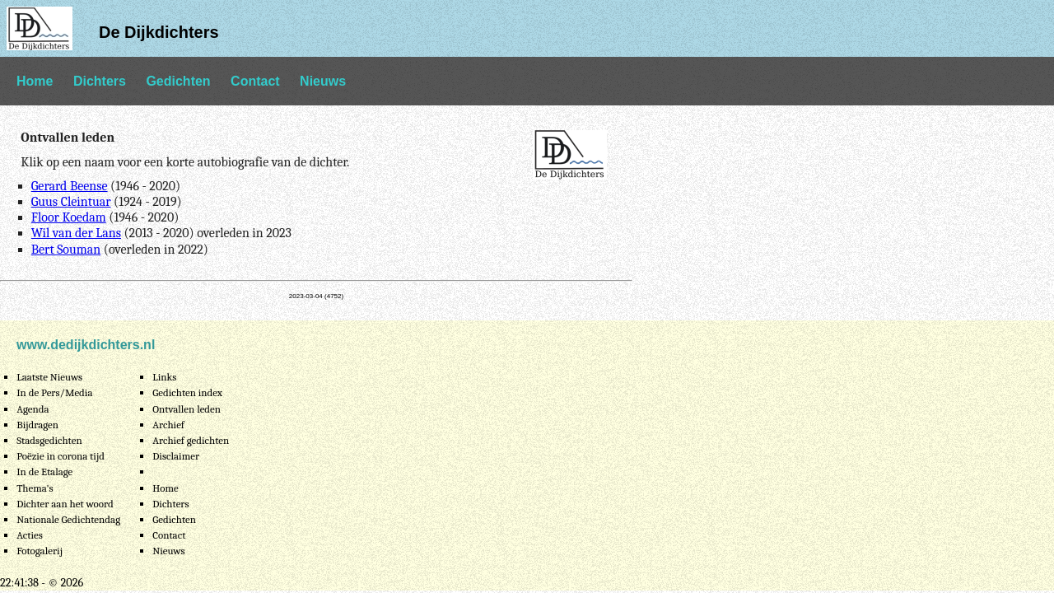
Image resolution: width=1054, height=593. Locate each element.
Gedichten (178, 81)
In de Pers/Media (54, 392)
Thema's (35, 488)
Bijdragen (37, 424)
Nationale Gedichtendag (68, 519)
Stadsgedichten (49, 440)
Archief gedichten (190, 440)
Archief (168, 424)
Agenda (32, 409)
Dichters (99, 81)
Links (164, 377)
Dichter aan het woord (65, 503)
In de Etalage (44, 471)
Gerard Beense (69, 186)
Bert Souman (66, 249)
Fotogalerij (39, 550)
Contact (255, 81)
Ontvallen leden (186, 409)
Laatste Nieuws (49, 377)
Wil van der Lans (76, 233)
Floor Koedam (68, 217)
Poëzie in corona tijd (60, 456)
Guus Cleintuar (71, 201)
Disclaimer (175, 456)
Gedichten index (187, 392)
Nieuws (323, 81)
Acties (29, 535)
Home (34, 81)
